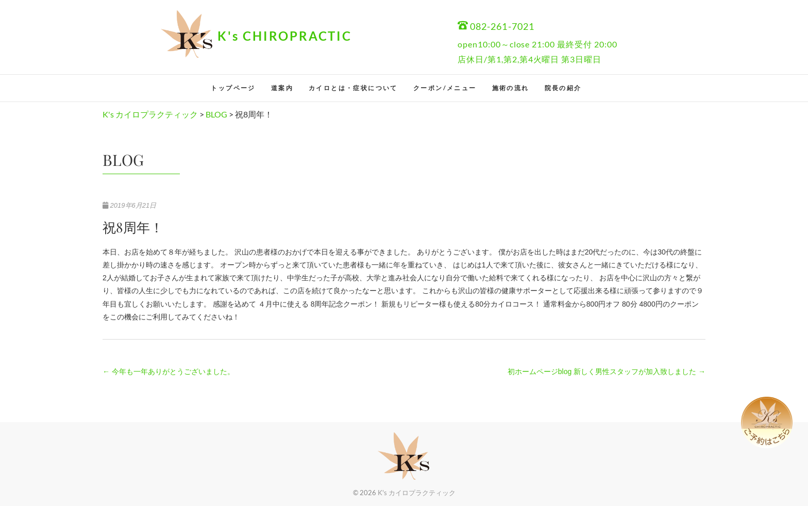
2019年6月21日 (129, 205)
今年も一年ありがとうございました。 (168, 371)
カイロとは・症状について (353, 88)
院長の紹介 (563, 88)
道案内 (282, 88)
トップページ (233, 88)
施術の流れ (510, 88)
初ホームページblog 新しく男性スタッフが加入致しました (606, 371)
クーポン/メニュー (445, 88)
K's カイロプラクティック (417, 492)
